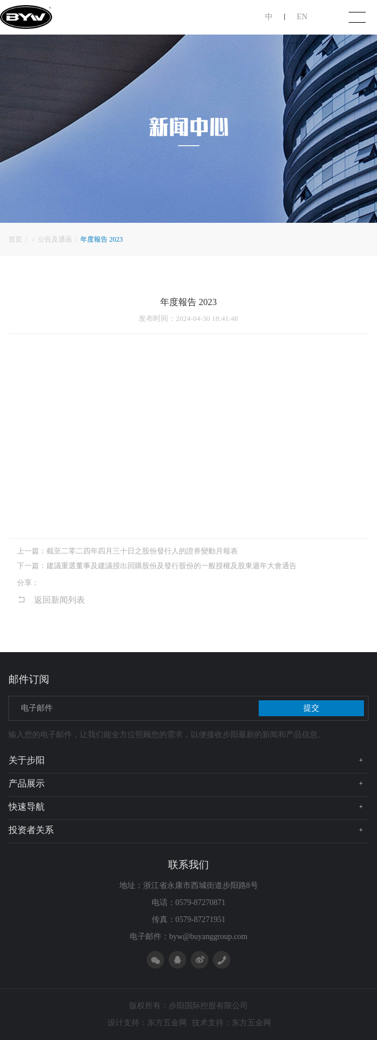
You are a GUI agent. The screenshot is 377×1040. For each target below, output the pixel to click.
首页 (16, 239)
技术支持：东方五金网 (231, 1022)
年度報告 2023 (101, 239)
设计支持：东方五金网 (147, 1022)
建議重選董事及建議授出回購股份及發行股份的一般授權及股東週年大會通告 (171, 565)
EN (302, 16)
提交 (311, 708)
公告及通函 (56, 239)
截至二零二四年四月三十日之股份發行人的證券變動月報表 (142, 551)
